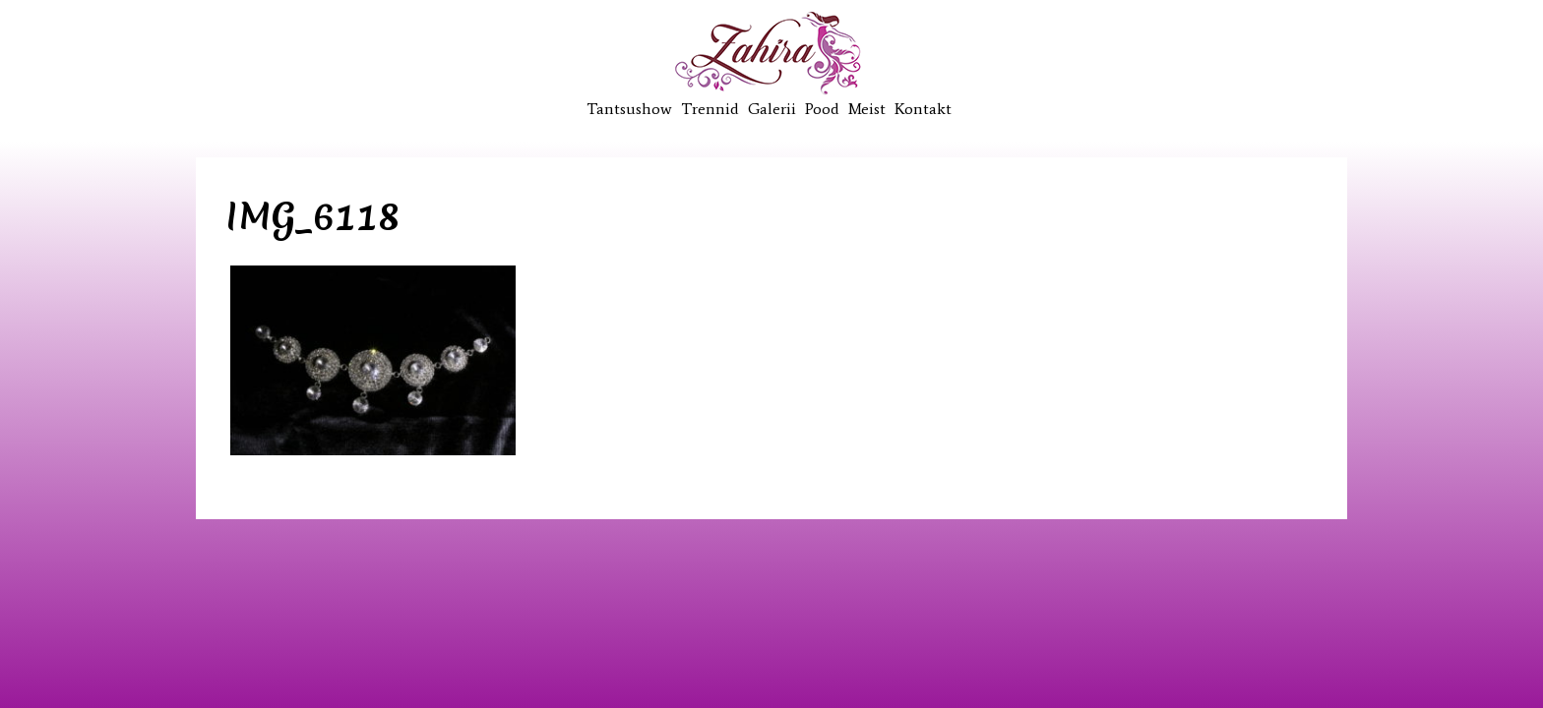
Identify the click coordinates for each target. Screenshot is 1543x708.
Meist (867, 108)
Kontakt (923, 108)
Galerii (772, 108)
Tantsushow (629, 108)
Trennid (710, 108)
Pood (822, 108)
